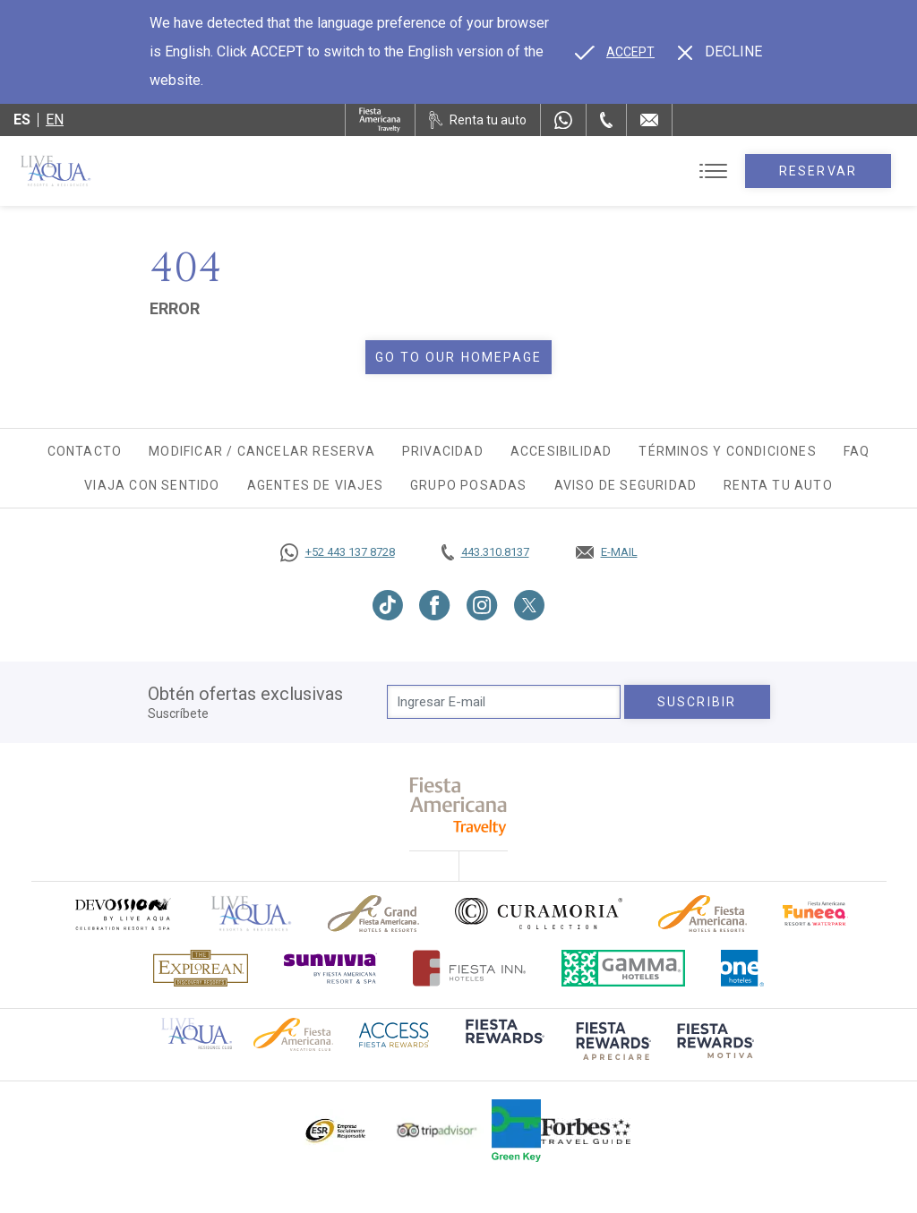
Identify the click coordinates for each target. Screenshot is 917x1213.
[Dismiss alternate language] (720, 52)
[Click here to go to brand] (251, 913)
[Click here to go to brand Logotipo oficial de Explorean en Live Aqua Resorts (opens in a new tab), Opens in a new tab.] (200, 968)
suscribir (696, 702)
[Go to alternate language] (615, 51)
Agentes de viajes (315, 485)
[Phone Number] (606, 120)
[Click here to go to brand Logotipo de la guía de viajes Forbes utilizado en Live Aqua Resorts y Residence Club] (585, 1130)
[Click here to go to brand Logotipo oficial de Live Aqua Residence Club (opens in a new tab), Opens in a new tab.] (196, 1032)
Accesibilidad (561, 451)
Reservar (818, 171)
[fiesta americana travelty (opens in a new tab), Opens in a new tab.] (459, 806)
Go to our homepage (459, 357)
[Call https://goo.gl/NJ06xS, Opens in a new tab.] (337, 552)
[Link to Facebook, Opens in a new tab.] (434, 605)
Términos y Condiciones (727, 451)
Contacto (85, 451)
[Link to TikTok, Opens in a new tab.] (388, 605)
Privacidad (443, 451)
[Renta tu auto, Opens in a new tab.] (478, 120)
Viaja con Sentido (151, 485)
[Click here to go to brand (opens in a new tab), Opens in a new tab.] (122, 913)
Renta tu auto (778, 485)
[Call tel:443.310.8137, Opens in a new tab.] (485, 552)
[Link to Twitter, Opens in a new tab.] (529, 605)
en (55, 119)
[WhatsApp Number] (563, 120)
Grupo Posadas (468, 485)
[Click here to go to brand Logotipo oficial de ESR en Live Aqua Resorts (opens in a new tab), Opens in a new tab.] (334, 1130)
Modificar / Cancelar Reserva (262, 451)
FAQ (857, 451)
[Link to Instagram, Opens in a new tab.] (482, 605)
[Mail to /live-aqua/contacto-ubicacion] (649, 120)
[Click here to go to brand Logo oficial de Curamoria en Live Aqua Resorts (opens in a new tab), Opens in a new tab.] (538, 913)
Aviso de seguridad (626, 485)
